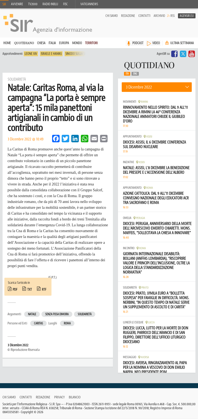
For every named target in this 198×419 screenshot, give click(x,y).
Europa (64, 43)
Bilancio (74, 397)
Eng (135, 73)
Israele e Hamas (51, 54)
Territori (91, 43)
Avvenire (17, 4)
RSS (172, 16)
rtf (44, 290)
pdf (15, 290)
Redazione (128, 16)
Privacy (59, 397)
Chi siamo (111, 16)
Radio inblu (50, 4)
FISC (65, 4)
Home (7, 43)
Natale (32, 314)
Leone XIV (31, 54)
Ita (127, 73)
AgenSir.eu (187, 16)
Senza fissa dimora (57, 314)
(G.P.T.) (52, 277)
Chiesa (41, 43)
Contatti (144, 16)
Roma (67, 323)
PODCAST (137, 43)
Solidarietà (84, 314)
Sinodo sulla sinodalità (81, 54)
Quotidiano (24, 43)
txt (29, 290)
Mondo (77, 43)
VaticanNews (89, 4)
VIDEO (156, 43)
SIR (4, 4)
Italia (52, 43)
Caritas (38, 323)
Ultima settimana (179, 43)
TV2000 (33, 4)
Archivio (159, 16)
